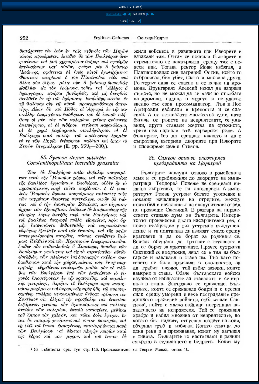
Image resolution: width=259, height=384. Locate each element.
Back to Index (114, 14)
